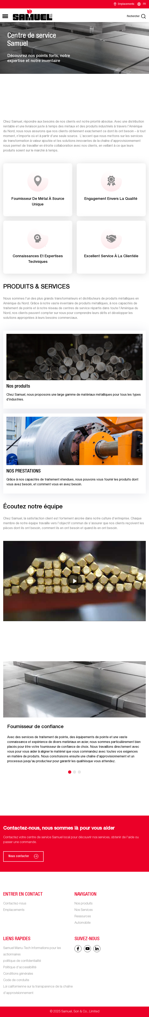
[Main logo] (32, 14)
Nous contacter (23, 856)
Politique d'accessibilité (19, 967)
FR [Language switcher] (141, 4)
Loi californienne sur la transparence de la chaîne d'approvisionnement (38, 990)
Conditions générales (18, 974)
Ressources (82, 916)
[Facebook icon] (78, 948)
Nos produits (83, 903)
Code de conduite (16, 980)
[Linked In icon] (87, 948)
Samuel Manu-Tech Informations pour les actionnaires (32, 951)
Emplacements (124, 4)
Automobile (82, 923)
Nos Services (83, 910)
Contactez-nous (14, 903)
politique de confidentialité (22, 961)
